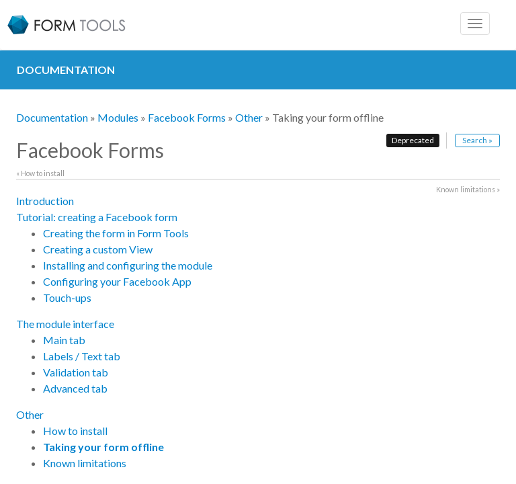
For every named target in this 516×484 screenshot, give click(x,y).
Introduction (45, 200)
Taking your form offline (103, 446)
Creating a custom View (98, 249)
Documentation (52, 117)
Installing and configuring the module (127, 265)
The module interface (65, 323)
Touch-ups (67, 297)
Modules (117, 117)
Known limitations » (468, 189)
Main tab (64, 339)
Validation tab (75, 372)
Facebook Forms (187, 117)
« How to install (40, 173)
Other (249, 117)
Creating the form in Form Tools (116, 233)
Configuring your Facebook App (117, 281)
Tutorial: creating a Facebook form (96, 216)
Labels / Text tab (81, 356)
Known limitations (84, 462)
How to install (75, 430)
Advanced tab (75, 388)
